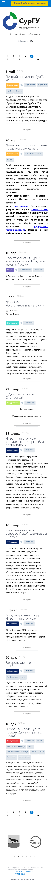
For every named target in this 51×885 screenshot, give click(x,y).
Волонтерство (24, 757)
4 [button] (26, 856)
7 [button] (39, 856)
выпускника (21, 206)
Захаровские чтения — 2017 (23, 663)
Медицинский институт (16, 747)
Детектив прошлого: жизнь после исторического (26, 146)
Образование (12, 450)
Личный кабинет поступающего (30, 3)
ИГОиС (10, 159)
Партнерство (30, 85)
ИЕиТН (9, 91)
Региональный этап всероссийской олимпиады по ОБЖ (26, 533)
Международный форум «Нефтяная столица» (24, 616)
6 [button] (34, 856)
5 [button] (30, 856)
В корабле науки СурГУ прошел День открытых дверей (24, 732)
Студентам (42, 85)
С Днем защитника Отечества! (20, 395)
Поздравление (25, 269)
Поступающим (12, 741)
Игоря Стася (39, 209)
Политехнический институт (17, 752)
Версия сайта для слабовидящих (25, 34)
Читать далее (27, 130)
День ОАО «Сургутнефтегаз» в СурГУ (25, 303)
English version (23, 41)
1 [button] (14, 856)
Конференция (12, 677)
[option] (16, 844)
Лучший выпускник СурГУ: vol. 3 (25, 77)
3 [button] (22, 856)
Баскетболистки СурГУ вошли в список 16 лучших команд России (26, 261)
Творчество (11, 757)
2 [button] (18, 856)
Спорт (9, 270)
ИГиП (30, 747)
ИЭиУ (42, 752)
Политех (19, 91)
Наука (39, 153)
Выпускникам (12, 85)
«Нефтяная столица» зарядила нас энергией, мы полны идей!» (26, 441)
